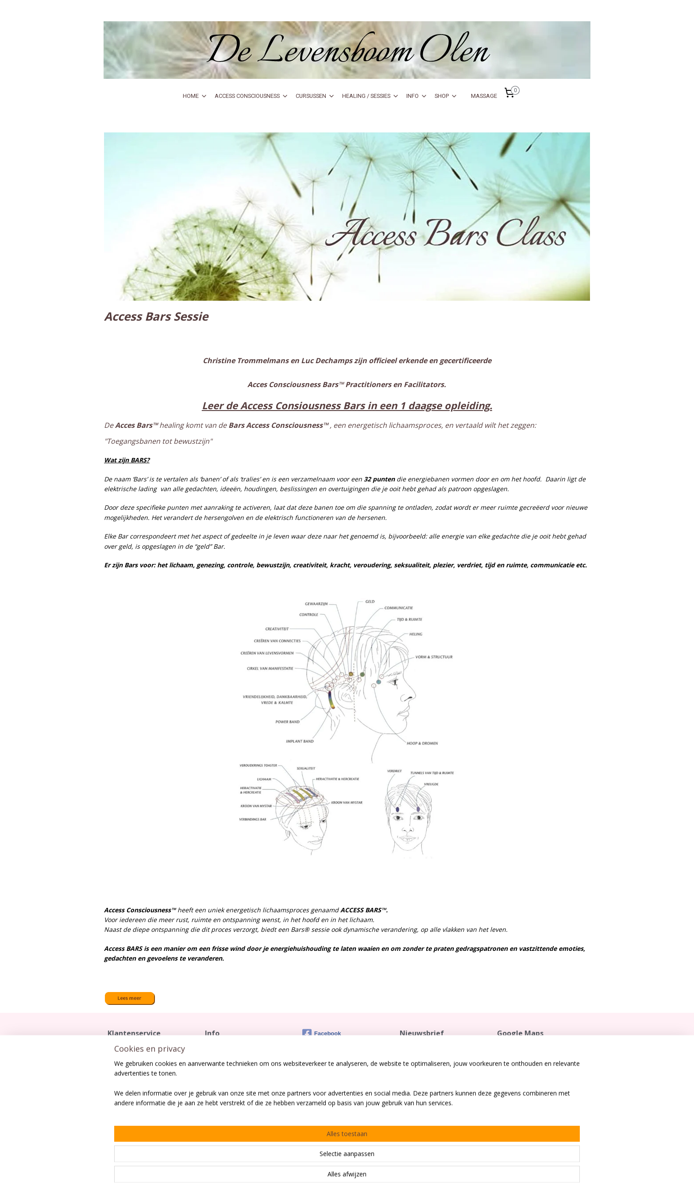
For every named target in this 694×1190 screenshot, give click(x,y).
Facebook (321, 1033)
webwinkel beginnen (418, 1174)
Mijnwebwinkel (495, 1174)
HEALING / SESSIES (370, 96)
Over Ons (217, 1068)
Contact (118, 1050)
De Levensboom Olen (526, 1068)
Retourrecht (123, 1068)
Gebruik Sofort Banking (236, 1077)
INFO (417, 96)
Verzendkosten (128, 1059)
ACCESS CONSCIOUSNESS (252, 96)
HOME (195, 96)
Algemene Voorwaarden (140, 1077)
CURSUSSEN (315, 96)
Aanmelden (423, 1079)
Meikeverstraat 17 (521, 1077)
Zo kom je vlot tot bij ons (529, 1050)
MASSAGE (484, 96)
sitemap (365, 1174)
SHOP (446, 96)
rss (384, 1174)
